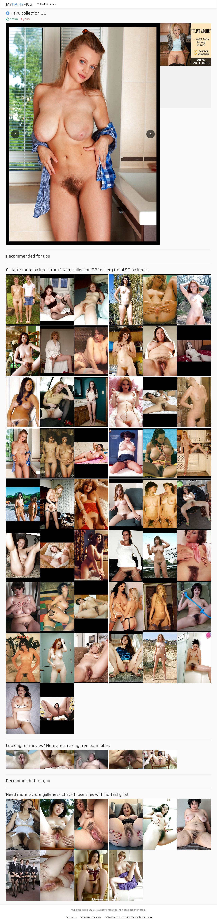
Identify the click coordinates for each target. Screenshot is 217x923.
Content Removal (91, 917)
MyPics (19, 4)
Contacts (70, 917)
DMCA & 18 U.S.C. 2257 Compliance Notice (129, 917)
